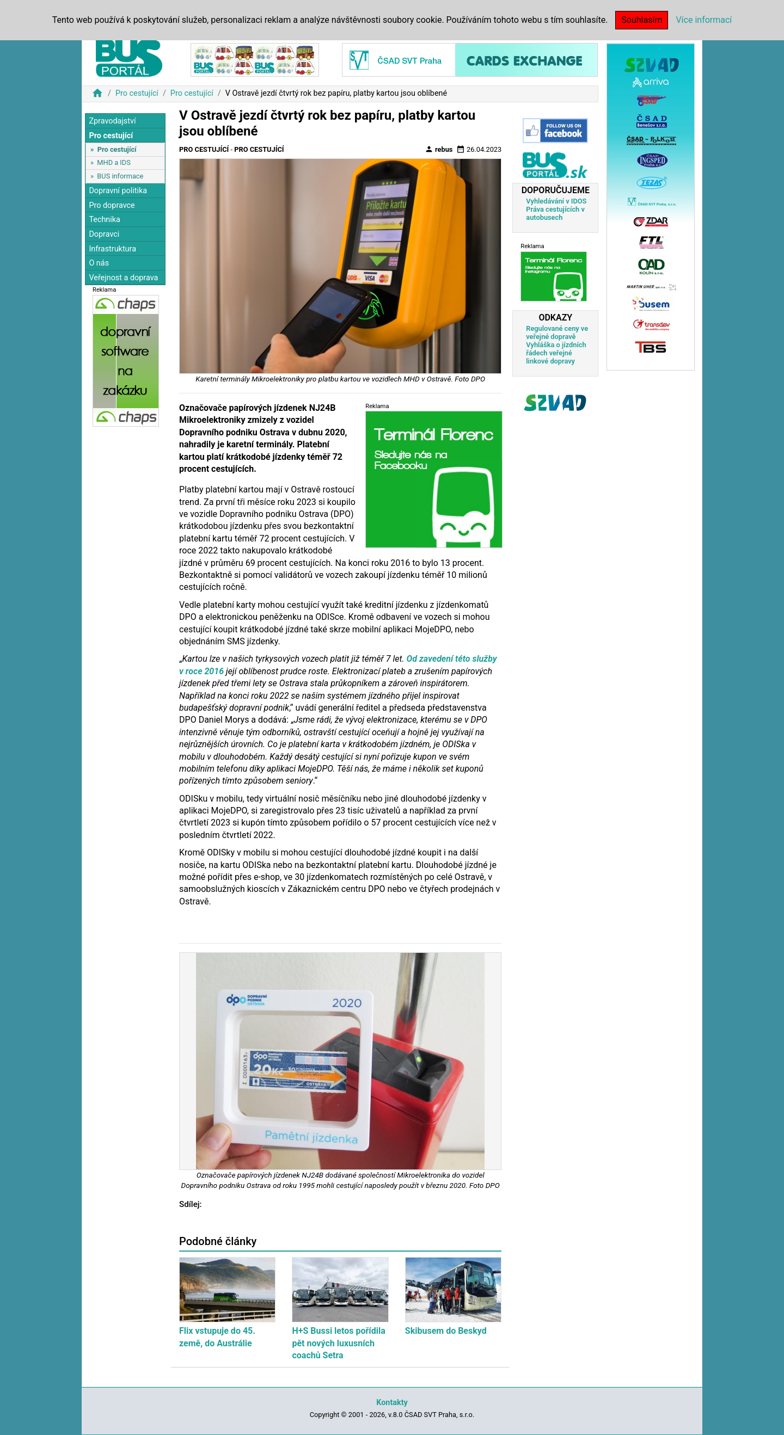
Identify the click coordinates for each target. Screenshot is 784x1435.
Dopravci (104, 234)
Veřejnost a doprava (123, 277)
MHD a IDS (114, 162)
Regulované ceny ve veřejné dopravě (557, 332)
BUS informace (120, 176)
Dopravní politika (118, 190)
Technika (104, 219)
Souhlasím (641, 20)
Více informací (704, 20)
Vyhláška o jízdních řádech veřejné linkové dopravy (556, 353)
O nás (99, 263)
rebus (439, 149)
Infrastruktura (112, 249)
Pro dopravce (111, 205)
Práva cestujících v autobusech (555, 213)
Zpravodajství (112, 121)
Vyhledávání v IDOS (556, 201)
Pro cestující (136, 93)
